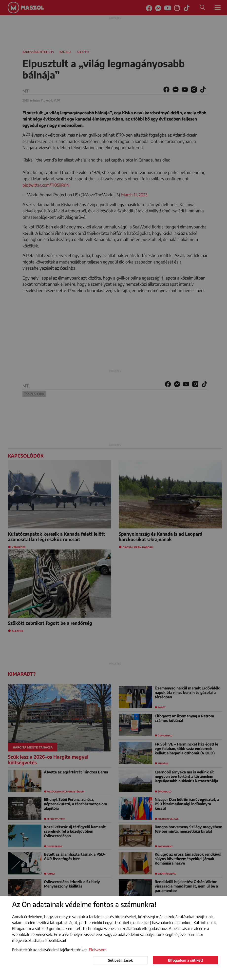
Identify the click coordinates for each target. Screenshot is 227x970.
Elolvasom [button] (98, 949)
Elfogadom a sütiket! (185, 960)
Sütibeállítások (120, 960)
